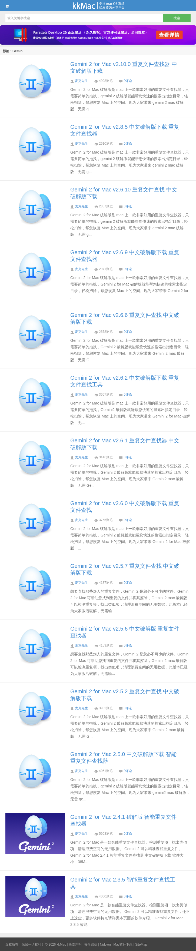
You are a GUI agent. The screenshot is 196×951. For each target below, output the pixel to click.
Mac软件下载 (122, 944)
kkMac (98, 5)
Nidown (105, 944)
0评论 (128, 81)
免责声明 (75, 944)
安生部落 (90, 944)
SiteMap (141, 944)
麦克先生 (81, 81)
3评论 (128, 771)
